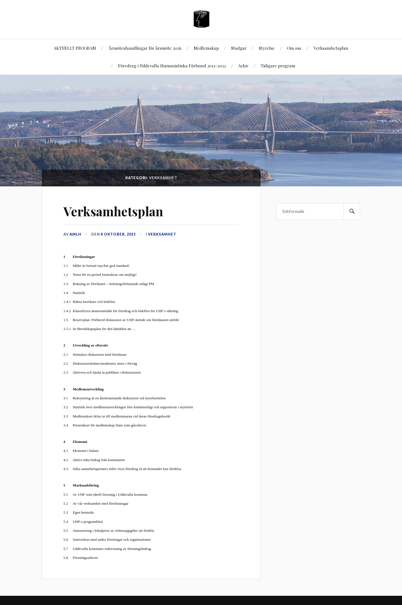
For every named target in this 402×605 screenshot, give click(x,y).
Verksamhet (162, 234)
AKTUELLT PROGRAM (75, 48)
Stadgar (239, 48)
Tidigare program (278, 65)
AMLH (75, 234)
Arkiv (243, 65)
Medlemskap (206, 48)
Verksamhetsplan (331, 48)
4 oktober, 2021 (118, 234)
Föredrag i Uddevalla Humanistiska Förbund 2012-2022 (172, 65)
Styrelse (267, 48)
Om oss (294, 48)
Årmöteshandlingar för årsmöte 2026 (144, 48)
